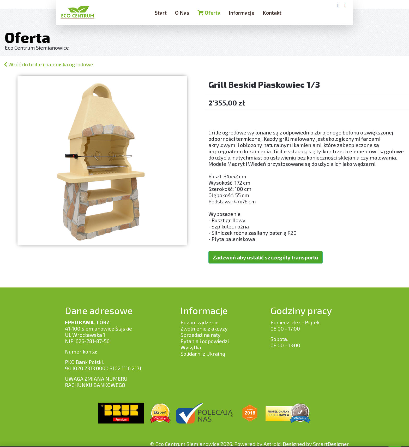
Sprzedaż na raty (201, 335)
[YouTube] (345, 5)
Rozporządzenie (200, 322)
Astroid (272, 444)
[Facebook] (338, 5)
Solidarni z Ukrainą (203, 353)
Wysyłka (191, 347)
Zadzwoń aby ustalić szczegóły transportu (265, 251)
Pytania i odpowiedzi (205, 341)
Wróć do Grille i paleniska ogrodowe (48, 64)
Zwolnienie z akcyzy (204, 328)
